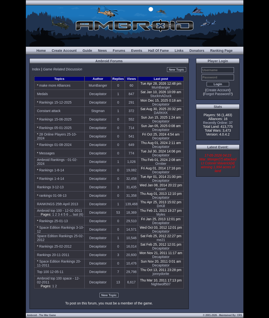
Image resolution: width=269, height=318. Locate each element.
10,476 (131, 263)
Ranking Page (221, 51)
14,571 (131, 229)
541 (131, 136)
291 (131, 102)
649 (131, 145)
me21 (161, 240)
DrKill (161, 206)
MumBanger (98, 85)
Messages (47, 153)
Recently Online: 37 (218, 123)
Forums (119, 51)
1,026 (131, 162)
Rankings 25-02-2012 (55, 246)
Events (136, 51)
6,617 (131, 282)
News (102, 51)
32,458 (131, 179)
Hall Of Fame (158, 51)
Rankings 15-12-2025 (55, 102)
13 (118, 282)
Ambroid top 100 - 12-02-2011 (59, 210)
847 (131, 94)
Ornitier (161, 164)
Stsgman (98, 111)
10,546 (131, 238)
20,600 (131, 255)
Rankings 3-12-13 (50, 187)
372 (131, 111)
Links (179, 51)
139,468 (131, 204)
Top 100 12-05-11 (50, 272)
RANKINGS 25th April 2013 (57, 204)
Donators (196, 51)
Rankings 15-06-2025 (55, 119)
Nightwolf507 (161, 284)
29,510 (131, 221)
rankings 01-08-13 (52, 195)
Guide (87, 51)
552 (131, 119)
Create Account (64, 51)
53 (118, 212)
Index (36, 69)
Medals (42, 94)
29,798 (131, 272)
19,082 (131, 170)
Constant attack (48, 111)
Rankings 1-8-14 (51, 170)
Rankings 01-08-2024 (55, 145)
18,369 (131, 212)
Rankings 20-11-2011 (53, 255)
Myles (160, 214)
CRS (239, 315)
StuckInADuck (161, 96)
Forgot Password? (218, 94)
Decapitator (98, 94)
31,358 (131, 195)
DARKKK (161, 113)
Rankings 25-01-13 (53, 221)
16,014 (131, 246)
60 (131, 85)
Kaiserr (160, 189)
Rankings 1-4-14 (51, 179)
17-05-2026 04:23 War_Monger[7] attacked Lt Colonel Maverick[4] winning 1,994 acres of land (217, 163)
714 (131, 128)
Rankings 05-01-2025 (55, 128)
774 (131, 153)
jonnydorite (161, 274)
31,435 (131, 187)
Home (41, 51)
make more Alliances (54, 85)
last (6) (78, 214)
